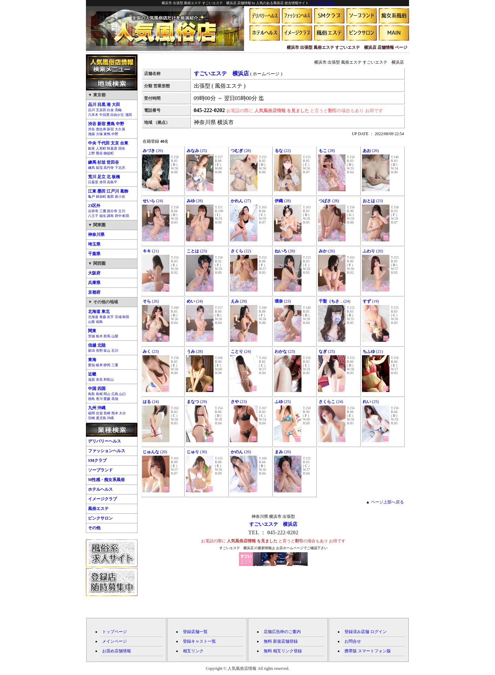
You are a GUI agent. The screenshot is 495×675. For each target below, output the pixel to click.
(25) (197, 150)
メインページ (114, 641)
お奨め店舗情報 (116, 651)
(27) (241, 200)
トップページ (114, 631)
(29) (239, 301)
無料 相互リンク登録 (283, 651)
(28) (241, 150)
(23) (373, 200)
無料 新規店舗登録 (281, 641)
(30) (197, 451)
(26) (153, 150)
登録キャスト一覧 (199, 641)
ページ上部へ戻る (387, 502)
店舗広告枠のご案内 (282, 631)
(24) (153, 200)
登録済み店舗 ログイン (365, 631)
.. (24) (334, 301)
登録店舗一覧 (195, 631)
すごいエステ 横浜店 (273, 524)
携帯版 (350, 651)
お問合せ (352, 641)
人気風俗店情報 (321, 3)
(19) (371, 301)
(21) (151, 251)
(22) (283, 150)
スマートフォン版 (374, 651)
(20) (373, 251)
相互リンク (193, 651)
